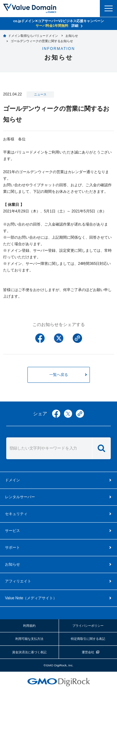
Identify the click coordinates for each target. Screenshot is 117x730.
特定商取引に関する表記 (88, 638)
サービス (12, 530)
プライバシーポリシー (88, 625)
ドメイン (12, 480)
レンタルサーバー (20, 497)
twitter (68, 414)
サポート (12, 547)
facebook (56, 414)
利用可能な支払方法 (29, 638)
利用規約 (29, 625)
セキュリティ (16, 514)
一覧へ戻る (58, 374)
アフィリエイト (18, 581)
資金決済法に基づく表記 (29, 652)
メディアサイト (31, 598)
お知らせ (12, 564)
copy (80, 414)
